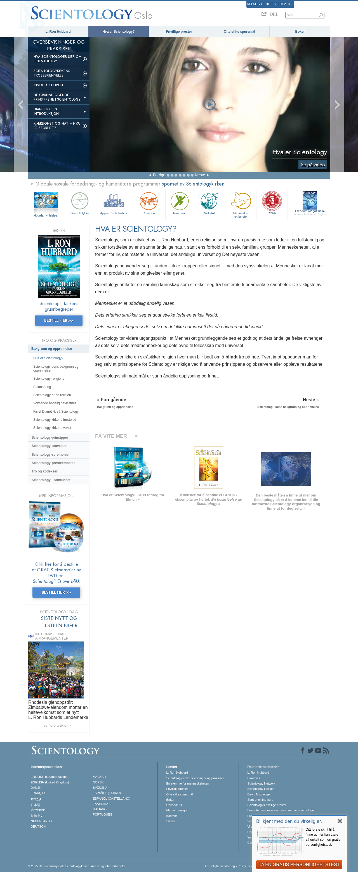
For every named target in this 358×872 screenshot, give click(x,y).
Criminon (148, 203)
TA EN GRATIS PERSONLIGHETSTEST (299, 864)
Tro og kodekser (45, 471)
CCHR (272, 203)
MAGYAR (99, 776)
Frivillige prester (179, 32)
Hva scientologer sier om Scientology (57, 59)
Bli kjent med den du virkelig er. (289, 821)
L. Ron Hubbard (58, 32)
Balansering (42, 387)
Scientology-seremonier (51, 455)
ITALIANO (100, 809)
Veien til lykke (80, 203)
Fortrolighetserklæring (220, 866)
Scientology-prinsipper (50, 437)
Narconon (179, 203)
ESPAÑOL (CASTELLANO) (111, 798)
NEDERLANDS (41, 821)
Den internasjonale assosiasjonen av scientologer (281, 810)
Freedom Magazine (310, 212)
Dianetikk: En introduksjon (46, 111)
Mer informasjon (177, 810)
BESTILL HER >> (58, 320)
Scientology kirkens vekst (52, 428)
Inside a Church (48, 85)
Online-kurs (174, 805)
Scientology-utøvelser (49, 446)
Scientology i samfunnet (51, 480)
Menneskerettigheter (241, 204)
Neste (200, 175)
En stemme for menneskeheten (187, 783)
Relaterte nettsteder (268, 4)
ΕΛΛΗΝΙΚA (101, 804)
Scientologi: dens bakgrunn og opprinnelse (55, 368)
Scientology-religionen (49, 379)
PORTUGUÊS (102, 814)
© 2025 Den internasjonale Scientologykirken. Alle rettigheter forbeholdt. (77, 866)
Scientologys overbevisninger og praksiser (195, 778)
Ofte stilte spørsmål (239, 32)
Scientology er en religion (52, 395)
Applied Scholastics (113, 203)
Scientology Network (261, 783)
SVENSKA (100, 787)
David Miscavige (258, 794)
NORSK (98, 782)
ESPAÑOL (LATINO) (107, 793)
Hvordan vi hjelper (46, 215)
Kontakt (171, 816)
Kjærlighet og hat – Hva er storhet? (57, 125)
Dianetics (253, 778)
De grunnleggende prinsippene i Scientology (57, 97)
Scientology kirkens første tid (54, 420)
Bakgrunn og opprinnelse (51, 349)
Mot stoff (209, 203)
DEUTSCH (38, 826)
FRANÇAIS (38, 793)
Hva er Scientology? (118, 32)
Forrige (159, 175)
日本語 (35, 805)
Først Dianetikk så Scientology (56, 412)
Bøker (300, 32)
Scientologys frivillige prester (266, 805)
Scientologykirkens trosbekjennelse (52, 73)
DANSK (36, 787)
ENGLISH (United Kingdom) (50, 782)
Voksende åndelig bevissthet (54, 403)
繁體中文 (37, 816)
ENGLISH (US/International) (50, 776)
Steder (170, 821)
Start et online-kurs (260, 799)
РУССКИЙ (38, 810)
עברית (36, 799)
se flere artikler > (57, 725)
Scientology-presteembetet (53, 463)
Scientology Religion (261, 788)
